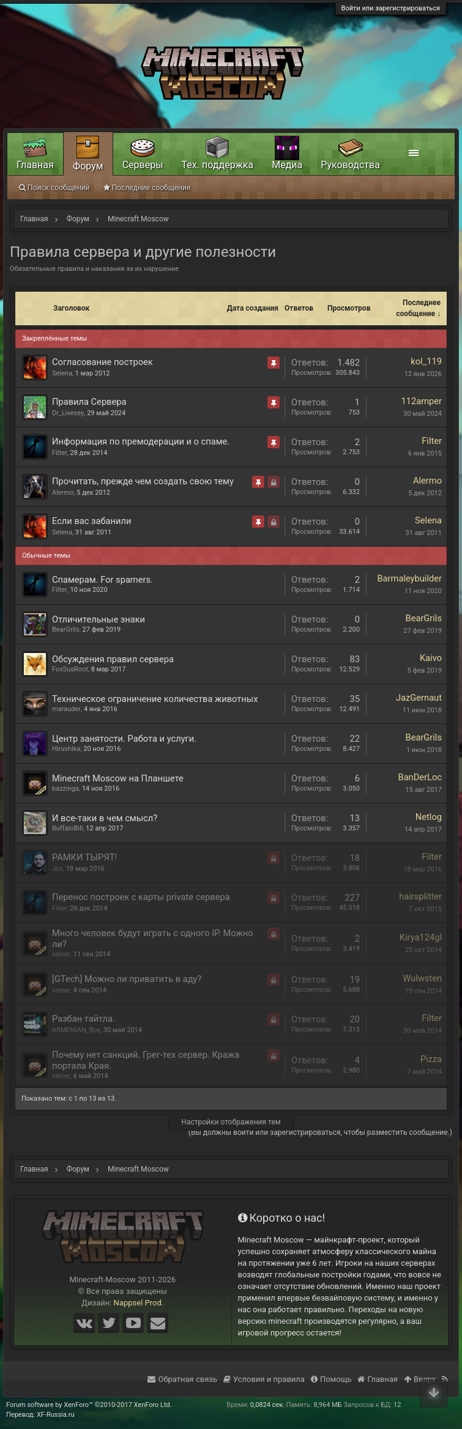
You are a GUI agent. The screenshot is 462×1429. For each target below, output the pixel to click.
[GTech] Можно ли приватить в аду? (126, 978)
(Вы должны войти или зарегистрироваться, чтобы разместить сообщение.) (320, 1132)
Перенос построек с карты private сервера (141, 897)
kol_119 (426, 361)
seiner (61, 954)
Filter (59, 453)
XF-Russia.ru (56, 1415)
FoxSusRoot (70, 669)
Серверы (142, 165)
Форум (88, 166)
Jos (57, 869)
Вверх (420, 1379)
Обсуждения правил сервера (113, 659)
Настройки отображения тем (230, 1122)
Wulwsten (422, 978)
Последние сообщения (147, 187)
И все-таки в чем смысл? (104, 818)
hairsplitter (420, 896)
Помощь (331, 1379)
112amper (421, 401)
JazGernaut (419, 697)
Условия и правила (264, 1379)
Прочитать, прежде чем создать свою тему (143, 481)
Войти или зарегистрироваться (390, 8)
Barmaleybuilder (409, 578)
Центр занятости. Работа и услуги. (124, 738)
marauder (66, 709)
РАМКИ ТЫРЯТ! (84, 857)
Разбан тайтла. (83, 1018)
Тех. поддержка (218, 165)
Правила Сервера (89, 401)
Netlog (428, 816)
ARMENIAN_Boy (76, 1030)
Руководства (350, 165)
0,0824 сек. (267, 1405)
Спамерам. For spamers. (102, 579)
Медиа (287, 165)
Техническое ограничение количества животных (155, 698)
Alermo (62, 493)
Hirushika (66, 749)
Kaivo (431, 657)
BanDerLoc (420, 777)
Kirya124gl (421, 937)
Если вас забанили (91, 520)
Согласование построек (102, 361)
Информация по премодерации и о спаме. (140, 441)
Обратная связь (182, 1379)
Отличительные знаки (98, 619)
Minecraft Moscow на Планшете (118, 778)
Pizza (431, 1059)
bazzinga (65, 788)
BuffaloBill (67, 828)
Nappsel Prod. (139, 1302)
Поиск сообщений (54, 187)
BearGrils (66, 629)
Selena (62, 373)
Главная (35, 165)
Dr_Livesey (68, 413)
